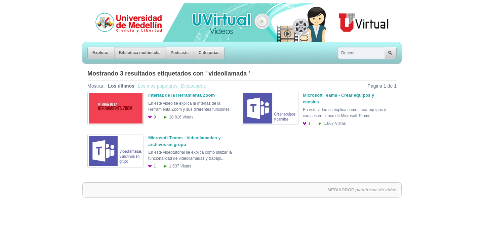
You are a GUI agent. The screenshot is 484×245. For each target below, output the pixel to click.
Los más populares (157, 86)
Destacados (193, 86)
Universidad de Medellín (123, 8)
